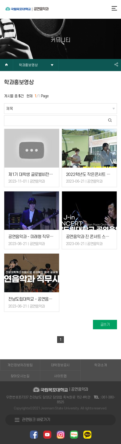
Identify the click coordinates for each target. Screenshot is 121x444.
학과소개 (100, 365)
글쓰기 (105, 325)
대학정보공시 (60, 365)
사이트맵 (60, 376)
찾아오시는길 (20, 376)
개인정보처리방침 (20, 365)
